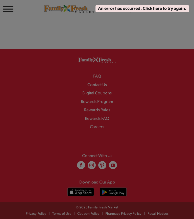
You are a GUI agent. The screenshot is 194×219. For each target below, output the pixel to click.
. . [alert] (142, 9)
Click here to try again (164, 9)
